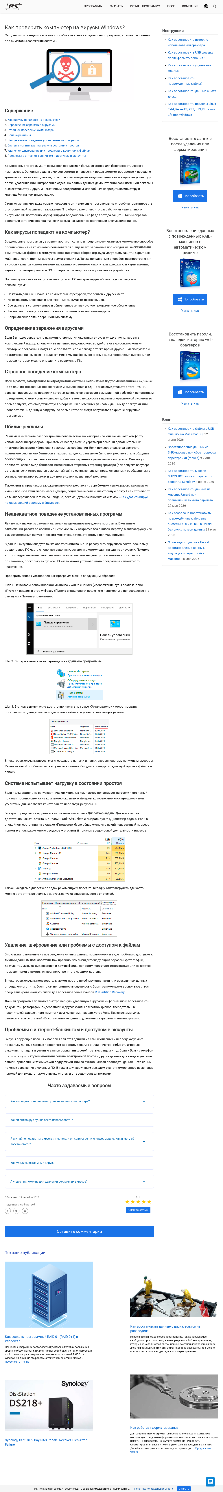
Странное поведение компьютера (31, 130)
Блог (171, 6)
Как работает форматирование (154, 1427)
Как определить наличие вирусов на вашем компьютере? (50, 1101)
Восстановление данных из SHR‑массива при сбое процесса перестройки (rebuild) (192, 452)
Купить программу (145, 6)
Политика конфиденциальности (153, 1488)
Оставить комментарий (79, 1231)
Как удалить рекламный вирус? (32, 1163)
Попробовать (193, 196)
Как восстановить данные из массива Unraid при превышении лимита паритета (190, 494)
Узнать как (190, 207)
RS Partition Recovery (109, 992)
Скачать (116, 6)
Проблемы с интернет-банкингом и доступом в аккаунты (47, 155)
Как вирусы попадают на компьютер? (34, 120)
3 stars (138, 1202)
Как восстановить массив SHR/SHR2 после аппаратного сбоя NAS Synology (190, 476)
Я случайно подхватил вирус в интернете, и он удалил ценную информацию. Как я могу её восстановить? (72, 1141)
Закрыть (184, 1488)
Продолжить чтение (18, 1361)
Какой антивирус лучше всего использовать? (41, 1120)
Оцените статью (138, 1209)
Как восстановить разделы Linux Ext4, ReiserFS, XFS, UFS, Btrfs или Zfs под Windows (192, 109)
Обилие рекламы (19, 135)
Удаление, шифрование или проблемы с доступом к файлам (49, 150)
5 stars (149, 1202)
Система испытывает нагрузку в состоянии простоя (43, 145)
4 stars (144, 1202)
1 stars (127, 1202)
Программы (93, 6)
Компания (190, 6)
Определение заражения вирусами (31, 125)
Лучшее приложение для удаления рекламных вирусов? (49, 1181)
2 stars (133, 1202)
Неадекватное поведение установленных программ (43, 140)
